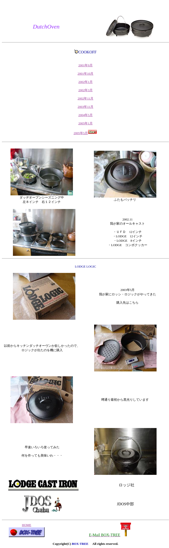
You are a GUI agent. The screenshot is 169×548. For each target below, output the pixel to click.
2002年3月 (85, 90)
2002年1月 (85, 82)
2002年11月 (85, 98)
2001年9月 (85, 65)
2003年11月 (85, 107)
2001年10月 (85, 73)
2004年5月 (85, 115)
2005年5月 (86, 133)
